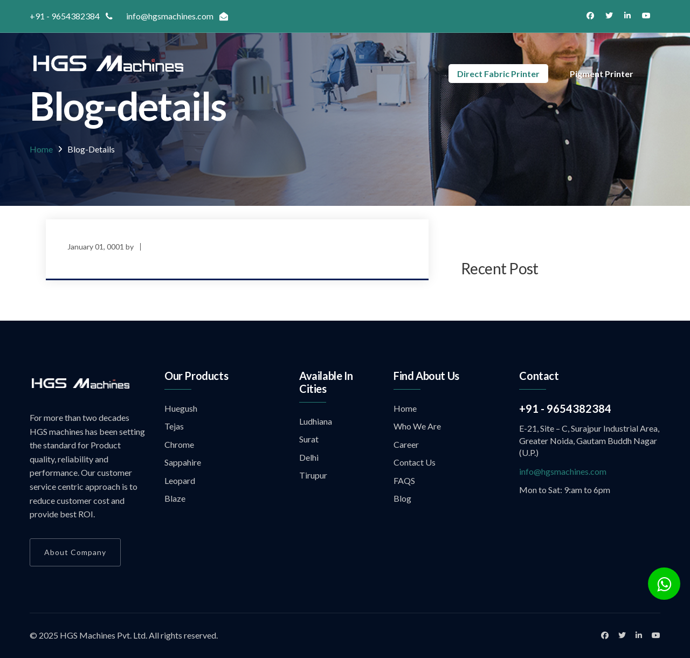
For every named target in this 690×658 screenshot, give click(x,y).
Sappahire (182, 462)
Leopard (179, 480)
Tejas (174, 426)
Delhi (309, 457)
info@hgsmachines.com (562, 471)
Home (41, 149)
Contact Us (415, 462)
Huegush (180, 408)
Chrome (179, 444)
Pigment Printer (601, 73)
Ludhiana (315, 421)
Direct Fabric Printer (498, 73)
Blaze (174, 498)
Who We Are (417, 426)
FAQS (404, 480)
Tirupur (313, 475)
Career (406, 444)
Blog (402, 498)
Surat (309, 439)
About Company (75, 552)
